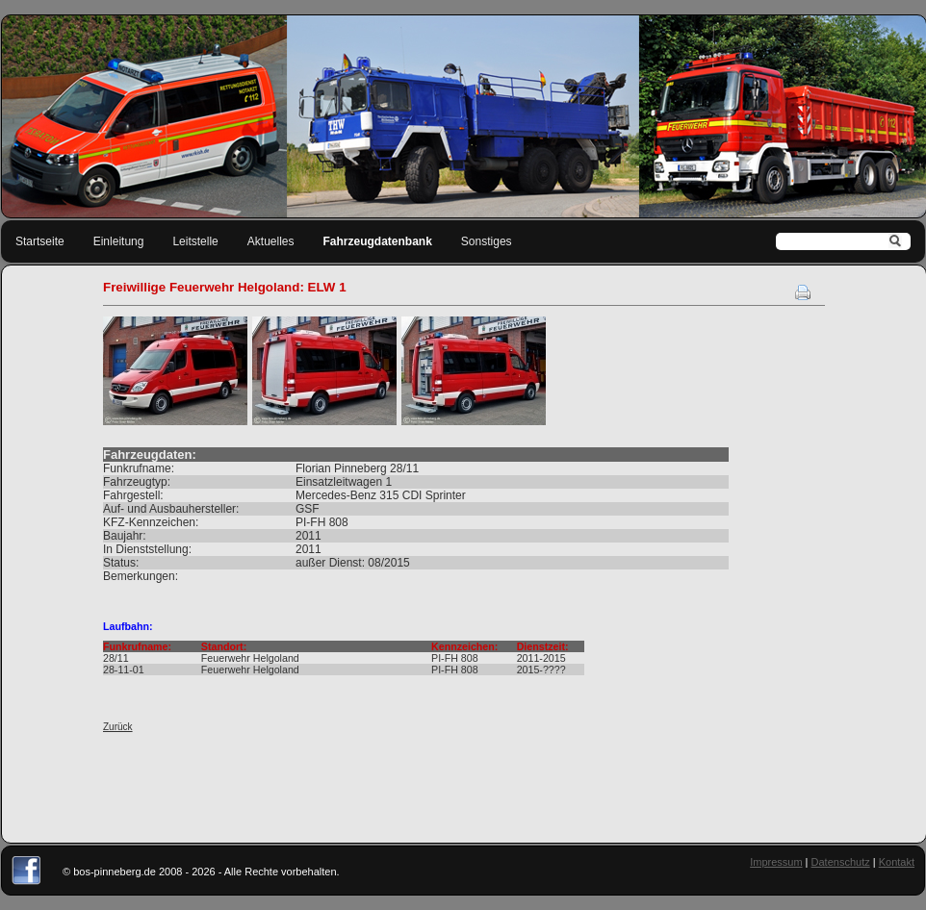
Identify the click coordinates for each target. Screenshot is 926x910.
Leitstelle (195, 241)
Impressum (776, 862)
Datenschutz (840, 862)
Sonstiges (486, 241)
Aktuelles (271, 241)
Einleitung (118, 241)
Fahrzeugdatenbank (377, 241)
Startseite (39, 241)
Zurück (118, 726)
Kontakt (896, 862)
